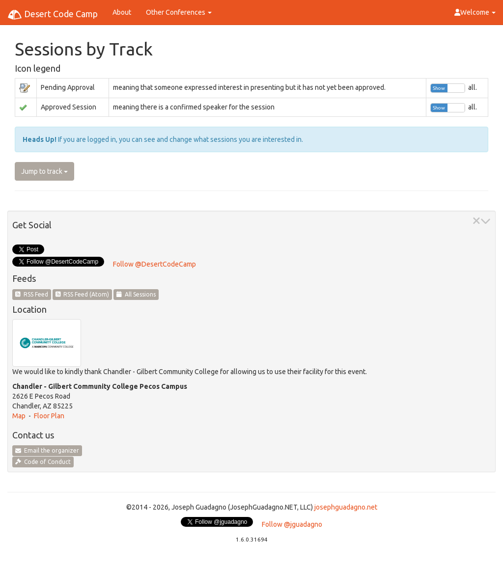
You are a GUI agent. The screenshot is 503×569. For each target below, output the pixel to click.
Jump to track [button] (44, 171)
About (121, 12)
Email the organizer (47, 450)
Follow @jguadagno (292, 524)
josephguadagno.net (345, 507)
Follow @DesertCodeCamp (154, 264)
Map (19, 416)
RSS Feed (31, 294)
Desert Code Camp (52, 14)
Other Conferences (179, 12)
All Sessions (136, 294)
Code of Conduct (43, 462)
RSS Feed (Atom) (83, 294)
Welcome (475, 12)
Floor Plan (49, 416)
